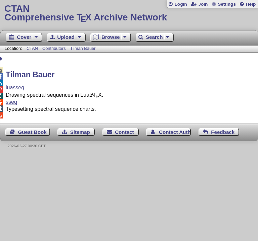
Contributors (54, 48)
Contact (124, 132)
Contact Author (175, 132)
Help (251, 4)
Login (180, 4)
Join (203, 4)
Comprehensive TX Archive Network (128, 13)
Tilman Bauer (83, 48)
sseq (11, 102)
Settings (227, 4)
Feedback (222, 132)
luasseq (15, 87)
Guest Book (32, 132)
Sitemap (80, 132)
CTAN (32, 48)
